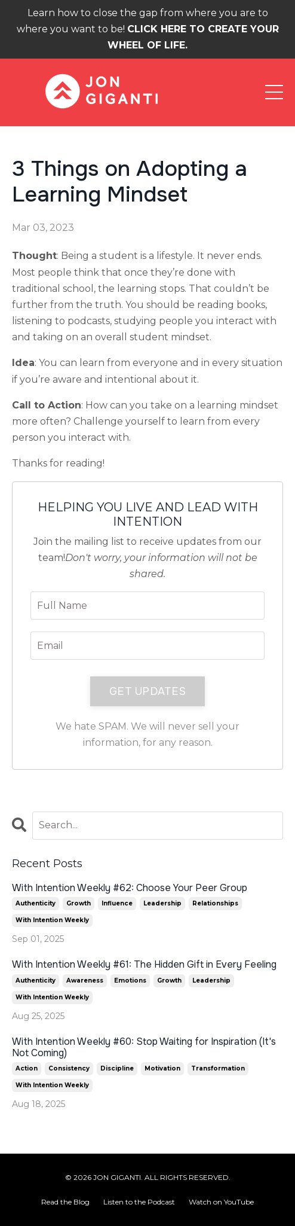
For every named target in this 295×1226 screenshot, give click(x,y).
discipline (117, 1068)
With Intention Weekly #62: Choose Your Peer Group (129, 887)
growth (78, 903)
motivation (162, 1068)
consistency (69, 1068)
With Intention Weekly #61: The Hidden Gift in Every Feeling (144, 964)
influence (117, 903)
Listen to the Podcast (139, 1201)
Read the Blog (65, 1201)
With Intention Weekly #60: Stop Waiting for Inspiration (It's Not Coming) (144, 1047)
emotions (130, 980)
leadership (162, 903)
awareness (84, 980)
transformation (218, 1068)
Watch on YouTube (221, 1201)
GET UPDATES (147, 691)
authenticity (36, 903)
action (27, 1068)
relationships (215, 903)
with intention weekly (52, 920)
